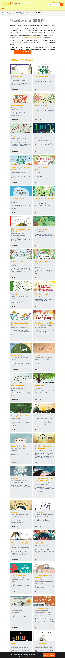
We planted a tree (17, 355)
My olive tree (15, 512)
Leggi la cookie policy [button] (29, 656)
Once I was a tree (17, 105)
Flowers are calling (17, 261)
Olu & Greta (15, 643)
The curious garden (18, 198)
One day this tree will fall (20, 416)
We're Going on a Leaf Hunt (44, 323)
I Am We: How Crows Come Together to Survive (44, 479)
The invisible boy (40, 643)
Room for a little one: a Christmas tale (43, 447)
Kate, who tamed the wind (20, 136)
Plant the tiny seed (41, 294)
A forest (14, 294)
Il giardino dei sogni (41, 105)
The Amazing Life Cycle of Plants (20, 168)
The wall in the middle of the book (43, 576)
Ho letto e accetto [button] (49, 655)
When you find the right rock (19, 544)
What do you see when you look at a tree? (20, 230)
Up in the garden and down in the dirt (20, 324)
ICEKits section (14, 42)
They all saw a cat (41, 512)
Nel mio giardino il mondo (44, 198)
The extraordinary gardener (41, 168)
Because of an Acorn (18, 385)
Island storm (15, 478)
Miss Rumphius (16, 76)
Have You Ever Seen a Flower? (42, 262)
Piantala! (38, 355)
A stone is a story (41, 416)
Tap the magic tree (41, 76)
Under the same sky (18, 446)
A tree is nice (39, 385)
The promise (15, 608)
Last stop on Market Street (44, 608)
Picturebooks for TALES (32, 37)
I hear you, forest (41, 229)
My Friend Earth (40, 543)
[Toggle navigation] (3, 8)
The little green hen (18, 575)
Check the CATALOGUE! (22, 52)
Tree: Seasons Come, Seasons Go (42, 137)
